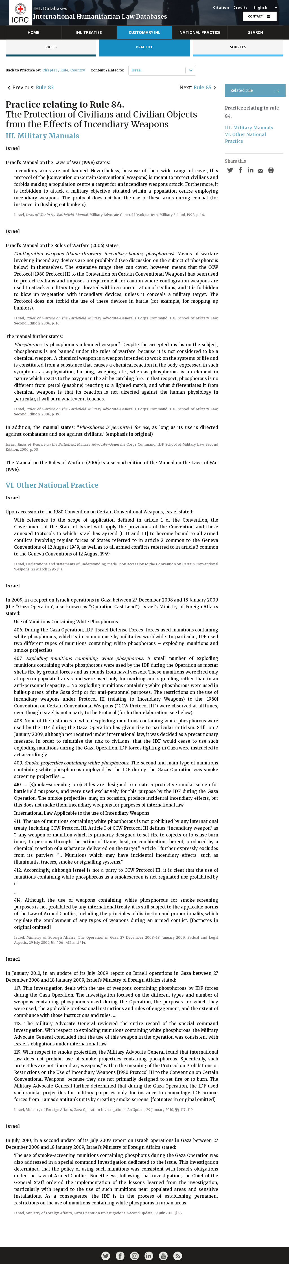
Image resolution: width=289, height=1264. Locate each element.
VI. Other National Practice (246, 138)
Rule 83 (45, 87)
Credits (240, 7)
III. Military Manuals (249, 127)
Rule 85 (202, 87)
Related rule (255, 90)
